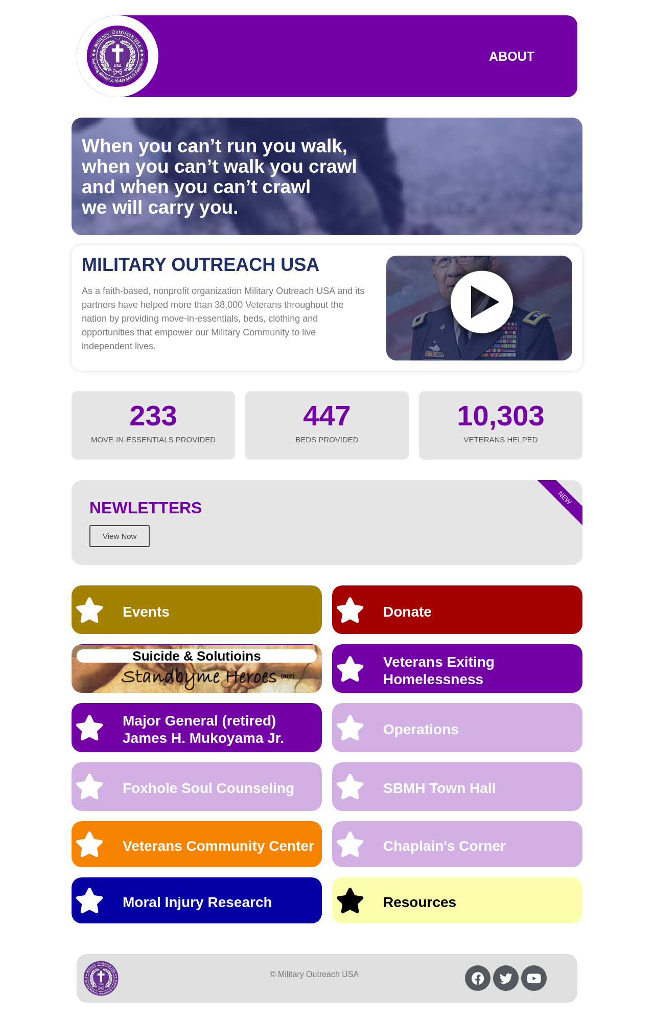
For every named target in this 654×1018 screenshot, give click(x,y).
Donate (407, 612)
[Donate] (350, 610)
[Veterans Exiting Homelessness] (350, 669)
